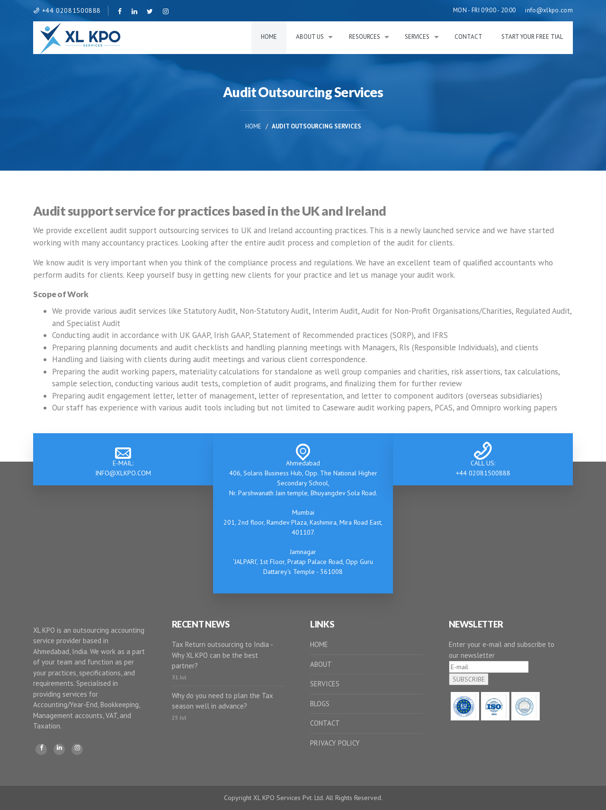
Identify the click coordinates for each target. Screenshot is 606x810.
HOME (319, 644)
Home (269, 37)
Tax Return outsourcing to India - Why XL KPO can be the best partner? (222, 655)
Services (417, 37)
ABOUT (321, 664)
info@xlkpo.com (549, 10)
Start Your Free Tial (532, 37)
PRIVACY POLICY (335, 742)
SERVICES (324, 683)
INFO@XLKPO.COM (123, 473)
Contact (468, 37)
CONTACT (325, 723)
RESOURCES (364, 37)
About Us (310, 37)
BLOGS (320, 703)
